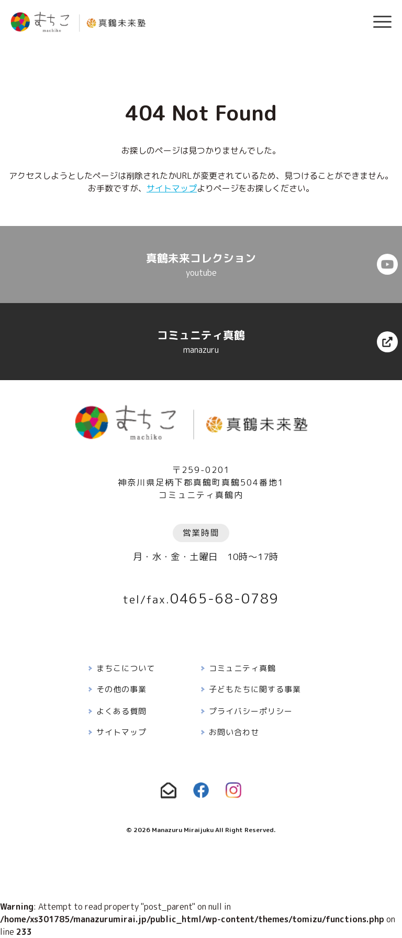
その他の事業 (121, 689)
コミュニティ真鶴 (242, 668)
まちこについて (125, 668)
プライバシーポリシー (251, 711)
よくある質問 (121, 711)
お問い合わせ (234, 732)
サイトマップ (172, 188)
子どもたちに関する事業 (255, 689)
